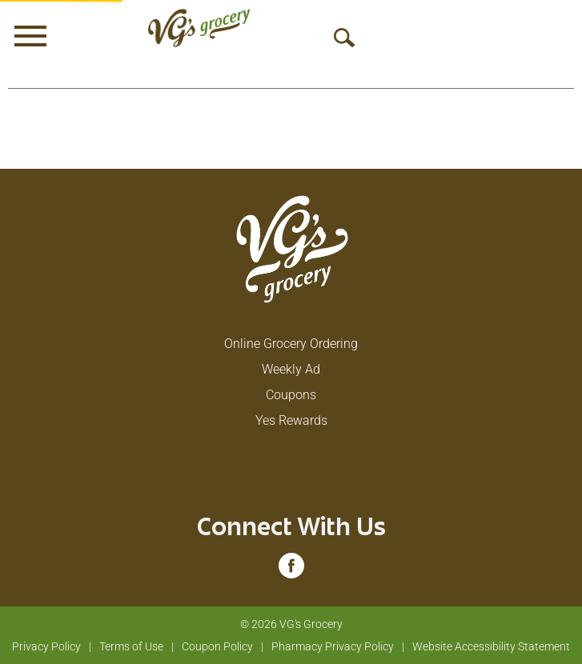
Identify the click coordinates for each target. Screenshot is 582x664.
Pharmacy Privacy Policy (332, 646)
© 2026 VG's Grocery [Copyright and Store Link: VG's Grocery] (291, 624)
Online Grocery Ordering (291, 343)
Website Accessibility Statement (491, 646)
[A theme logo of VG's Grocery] (199, 28)
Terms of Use (131, 646)
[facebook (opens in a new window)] (291, 570)
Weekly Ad (291, 369)
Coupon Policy (217, 646)
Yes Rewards (291, 420)
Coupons (291, 394)
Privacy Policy (46, 646)
